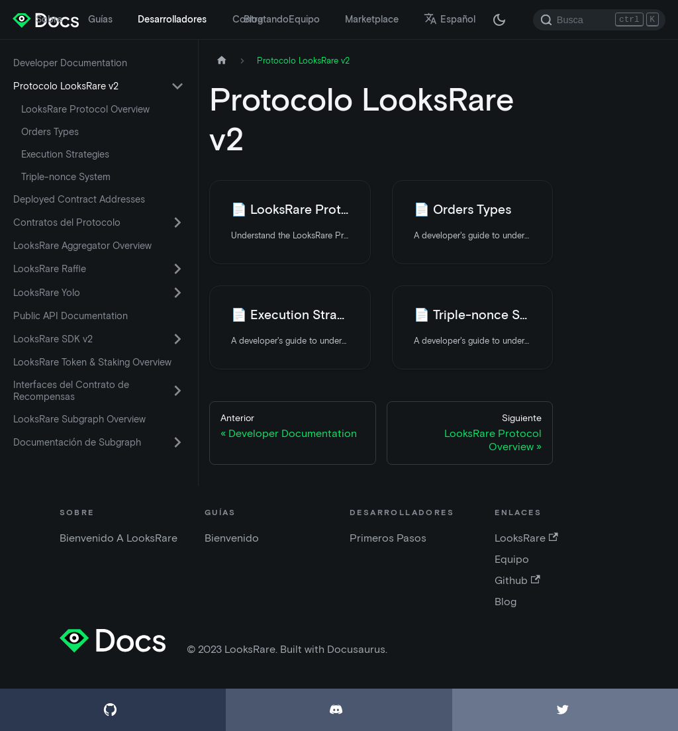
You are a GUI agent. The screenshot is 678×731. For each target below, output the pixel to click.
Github (517, 580)
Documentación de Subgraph (77, 442)
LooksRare (526, 538)
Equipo (304, 19)
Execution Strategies (65, 154)
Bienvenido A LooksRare (118, 538)
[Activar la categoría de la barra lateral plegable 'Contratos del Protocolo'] (177, 222)
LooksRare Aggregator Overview (82, 246)
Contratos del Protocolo (67, 222)
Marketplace (372, 19)
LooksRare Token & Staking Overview (92, 362)
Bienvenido (232, 538)
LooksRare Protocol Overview (85, 109)
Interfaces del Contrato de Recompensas (71, 391)
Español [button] (449, 19)
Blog (253, 19)
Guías (100, 19)
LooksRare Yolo (46, 293)
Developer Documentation (70, 63)
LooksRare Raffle (49, 269)
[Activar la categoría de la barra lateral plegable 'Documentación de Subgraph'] (177, 442)
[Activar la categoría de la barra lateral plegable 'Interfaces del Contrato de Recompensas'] (177, 391)
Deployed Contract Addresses (79, 199)
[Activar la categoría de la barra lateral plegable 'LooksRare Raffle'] (177, 268)
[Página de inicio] (221, 60)
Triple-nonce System (66, 177)
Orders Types (50, 132)
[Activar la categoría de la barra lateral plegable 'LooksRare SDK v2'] (177, 339)
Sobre (49, 19)
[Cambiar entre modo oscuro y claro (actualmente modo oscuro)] (499, 19)
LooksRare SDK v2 (53, 339)
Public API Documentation (70, 316)
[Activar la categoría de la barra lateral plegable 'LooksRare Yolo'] (177, 292)
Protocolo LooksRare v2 (66, 86)
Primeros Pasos (388, 538)
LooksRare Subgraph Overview (79, 419)
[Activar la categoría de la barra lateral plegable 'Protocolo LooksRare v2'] (177, 86)
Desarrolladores (172, 19)
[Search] (599, 19)
